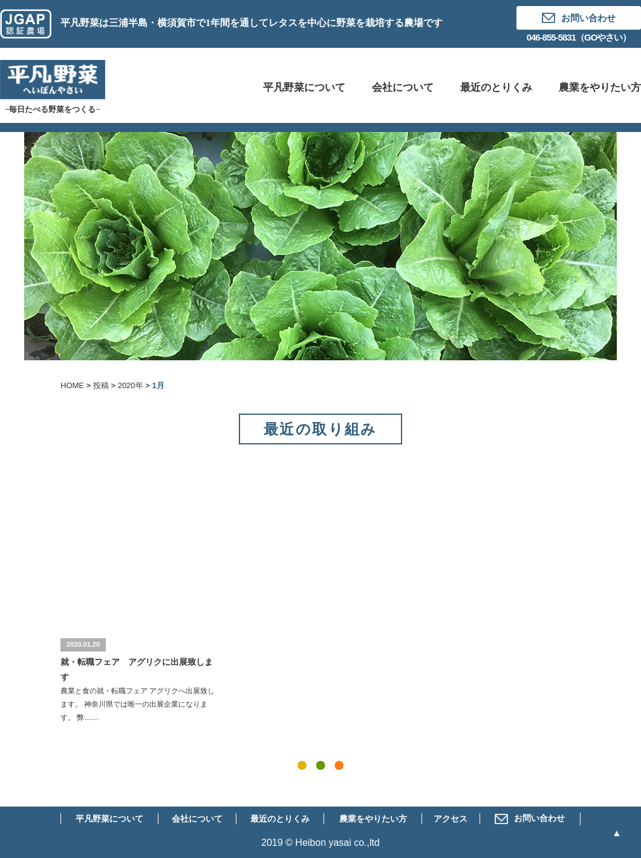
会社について (197, 819)
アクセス (450, 819)
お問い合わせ (530, 818)
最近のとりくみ (280, 819)
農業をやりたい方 (373, 819)
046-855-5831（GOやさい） (579, 37)
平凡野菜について (109, 819)
